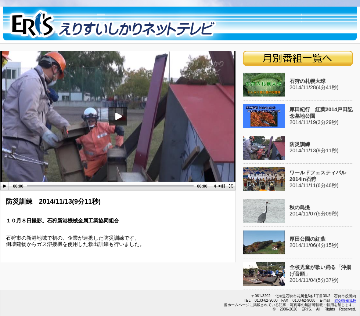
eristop (114, 25)
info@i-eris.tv (345, 300)
